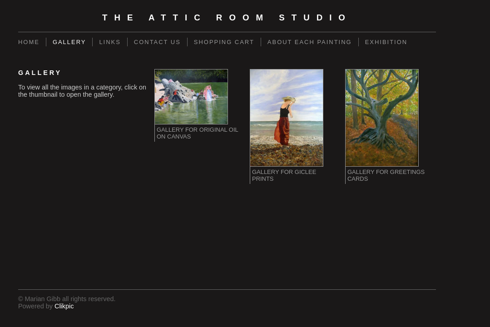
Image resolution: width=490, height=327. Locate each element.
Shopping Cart (224, 42)
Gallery (69, 42)
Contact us (157, 42)
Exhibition (386, 42)
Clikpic (64, 306)
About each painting (309, 42)
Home (29, 42)
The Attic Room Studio (227, 17)
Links (109, 42)
